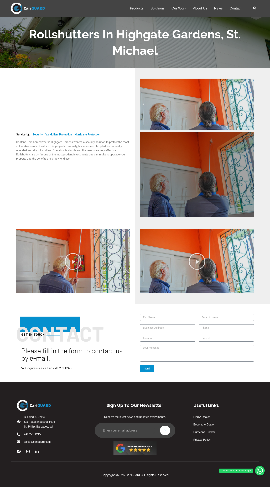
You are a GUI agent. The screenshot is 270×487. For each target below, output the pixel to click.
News (218, 8)
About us (200, 8)
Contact (235, 8)
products (136, 8)
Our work (179, 8)
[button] (254, 8)
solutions (157, 8)
